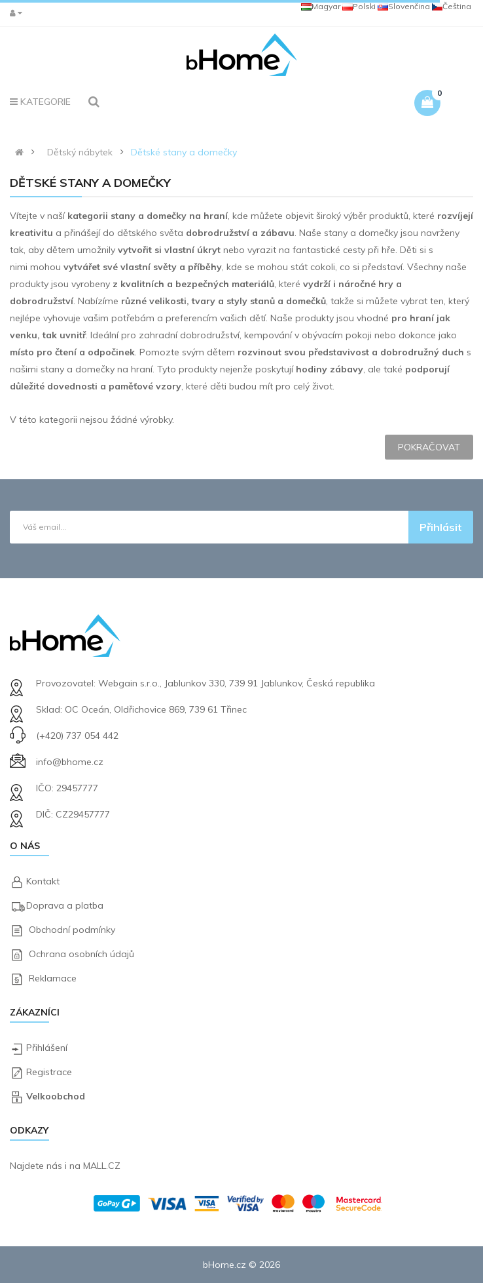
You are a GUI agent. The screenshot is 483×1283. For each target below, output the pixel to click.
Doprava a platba (64, 905)
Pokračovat (429, 447)
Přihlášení (46, 1048)
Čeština (451, 6)
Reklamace (53, 978)
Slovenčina (404, 6)
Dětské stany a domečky (184, 152)
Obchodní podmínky (72, 930)
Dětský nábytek (80, 152)
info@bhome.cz (69, 762)
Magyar (320, 6)
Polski (359, 6)
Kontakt (43, 881)
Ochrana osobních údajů (81, 954)
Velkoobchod (55, 1096)
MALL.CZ (101, 1166)
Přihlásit (441, 527)
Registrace (49, 1072)
